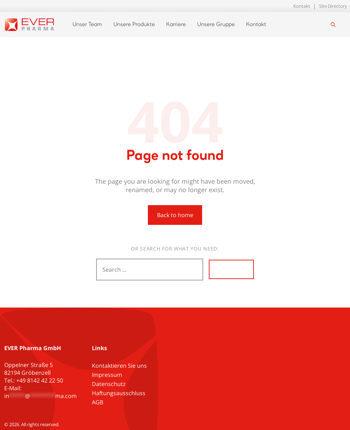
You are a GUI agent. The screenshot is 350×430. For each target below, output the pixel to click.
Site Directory (333, 6)
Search (231, 269)
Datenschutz (109, 384)
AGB (97, 402)
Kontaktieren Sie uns (119, 365)
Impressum (107, 375)
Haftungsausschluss (118, 393)
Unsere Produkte (134, 24)
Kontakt (301, 6)
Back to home (175, 215)
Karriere (176, 24)
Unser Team (87, 24)
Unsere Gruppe (216, 24)
